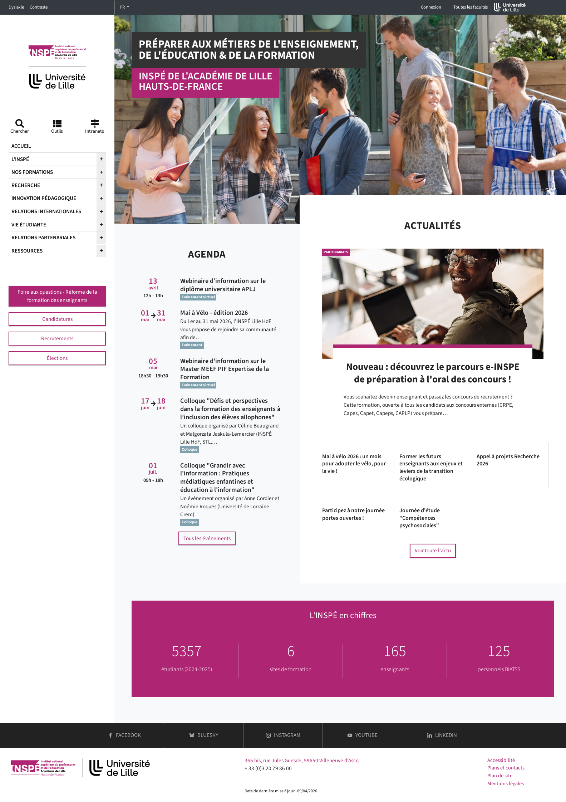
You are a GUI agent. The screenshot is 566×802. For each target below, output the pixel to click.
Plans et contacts (506, 768)
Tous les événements (207, 538)
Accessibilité (501, 760)
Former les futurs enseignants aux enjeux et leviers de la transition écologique (431, 468)
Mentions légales (505, 783)
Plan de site (499, 775)
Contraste (39, 7)
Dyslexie (16, 7)
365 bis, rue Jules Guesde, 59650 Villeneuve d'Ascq (302, 760)
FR (123, 7)
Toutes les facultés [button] (470, 7)
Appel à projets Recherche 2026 (508, 460)
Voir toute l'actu (433, 550)
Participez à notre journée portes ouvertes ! (353, 514)
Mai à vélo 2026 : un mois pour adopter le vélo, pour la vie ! (354, 464)
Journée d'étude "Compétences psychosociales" (419, 518)
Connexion (431, 7)
